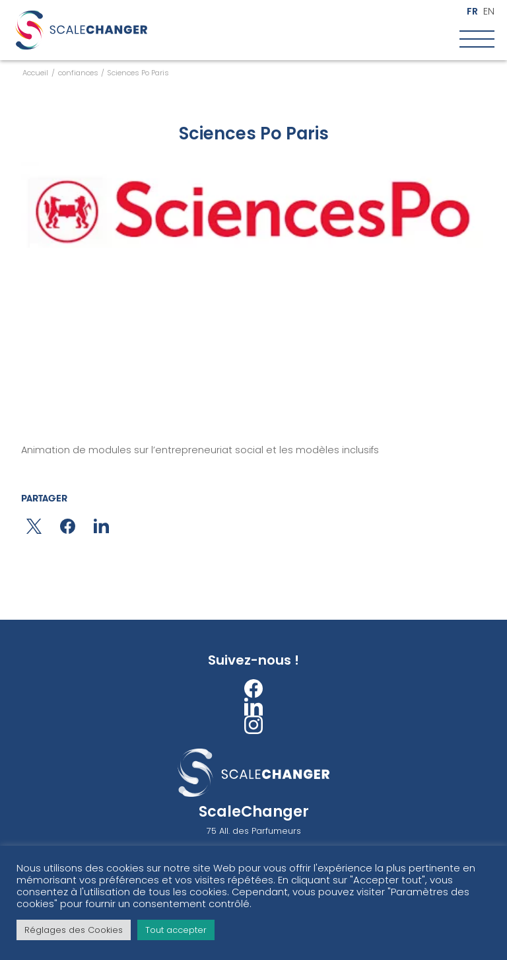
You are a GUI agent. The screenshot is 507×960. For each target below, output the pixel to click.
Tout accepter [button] (176, 930)
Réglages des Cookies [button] (73, 930)
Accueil (35, 72)
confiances (78, 72)
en (488, 11)
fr (472, 11)
